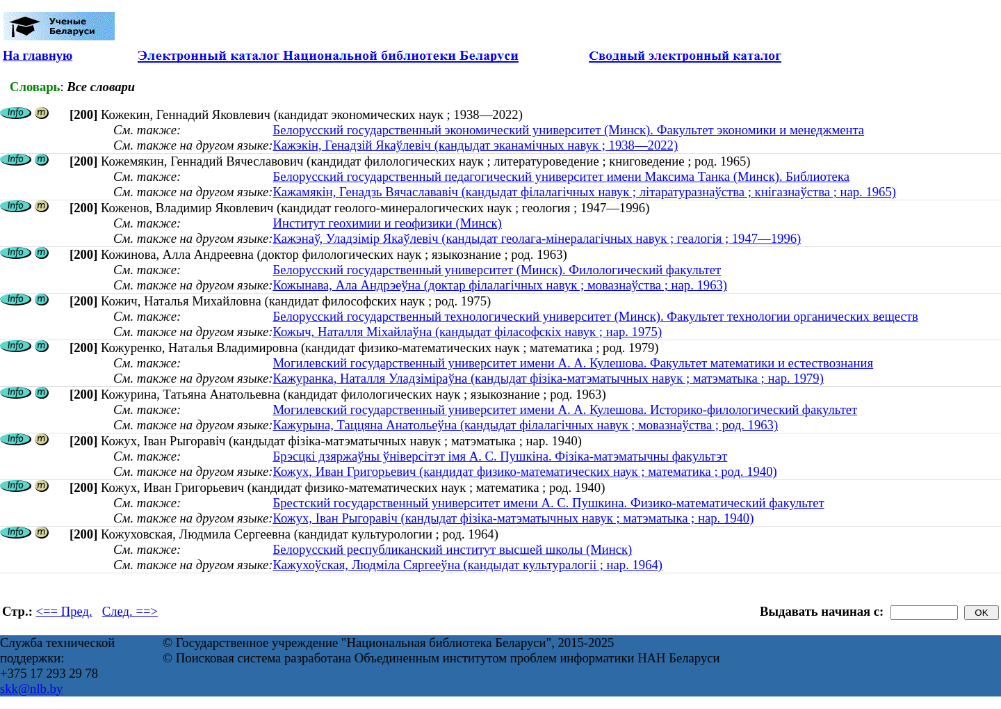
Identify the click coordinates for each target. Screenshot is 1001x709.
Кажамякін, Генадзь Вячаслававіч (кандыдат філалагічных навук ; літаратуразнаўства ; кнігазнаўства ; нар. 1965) (584, 191)
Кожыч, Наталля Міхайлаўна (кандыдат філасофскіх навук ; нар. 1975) (467, 331)
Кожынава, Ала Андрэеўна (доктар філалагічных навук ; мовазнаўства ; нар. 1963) (499, 285)
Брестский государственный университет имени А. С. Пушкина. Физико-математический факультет (548, 502)
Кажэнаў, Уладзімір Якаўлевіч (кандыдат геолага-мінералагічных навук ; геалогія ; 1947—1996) (536, 238)
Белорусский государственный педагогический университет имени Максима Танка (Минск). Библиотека (560, 176)
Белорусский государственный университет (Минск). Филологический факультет (496, 269)
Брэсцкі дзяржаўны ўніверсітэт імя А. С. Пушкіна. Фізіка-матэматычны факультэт (499, 456)
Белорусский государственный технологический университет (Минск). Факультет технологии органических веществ (595, 316)
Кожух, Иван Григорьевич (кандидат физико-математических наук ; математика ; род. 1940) (524, 471)
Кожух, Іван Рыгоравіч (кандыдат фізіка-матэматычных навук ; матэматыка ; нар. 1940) (513, 518)
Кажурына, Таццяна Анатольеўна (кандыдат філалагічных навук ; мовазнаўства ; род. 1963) (525, 424)
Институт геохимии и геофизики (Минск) (386, 223)
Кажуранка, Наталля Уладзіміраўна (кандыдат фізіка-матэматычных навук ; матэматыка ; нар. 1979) (547, 378)
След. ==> (130, 611)
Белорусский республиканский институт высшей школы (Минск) (452, 549)
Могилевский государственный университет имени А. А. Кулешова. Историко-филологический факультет (564, 409)
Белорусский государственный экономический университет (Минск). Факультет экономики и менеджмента (568, 129)
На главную (37, 55)
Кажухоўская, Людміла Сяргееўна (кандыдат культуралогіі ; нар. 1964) (467, 564)
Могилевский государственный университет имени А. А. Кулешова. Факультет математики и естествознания (572, 363)
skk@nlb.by (31, 688)
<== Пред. (64, 611)
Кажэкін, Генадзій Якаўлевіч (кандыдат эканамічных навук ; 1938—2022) (475, 145)
